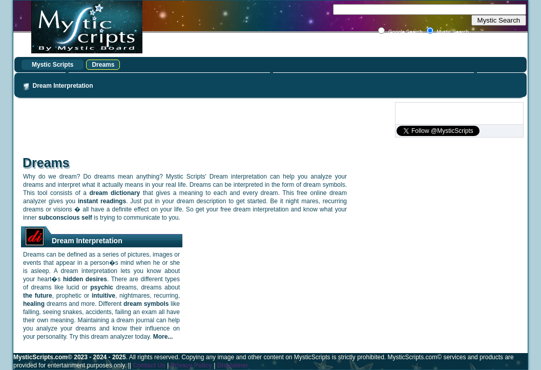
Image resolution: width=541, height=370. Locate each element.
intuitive (103, 295)
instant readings (102, 201)
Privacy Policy (191, 365)
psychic (101, 287)
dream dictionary (114, 193)
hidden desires (85, 279)
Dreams (103, 64)
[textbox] (429, 9)
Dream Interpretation (63, 85)
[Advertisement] (203, 125)
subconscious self (65, 217)
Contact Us (149, 365)
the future (37, 295)
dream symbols (146, 303)
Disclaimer (232, 365)
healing (34, 303)
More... (163, 336)
